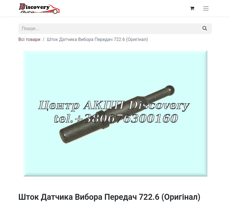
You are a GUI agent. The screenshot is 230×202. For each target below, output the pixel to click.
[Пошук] (205, 28)
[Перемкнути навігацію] (206, 8)
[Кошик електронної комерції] (192, 8)
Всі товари (29, 39)
